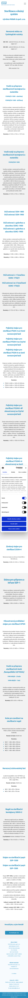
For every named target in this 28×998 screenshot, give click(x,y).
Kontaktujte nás (14, 932)
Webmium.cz (10, 993)
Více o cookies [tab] (22, 472)
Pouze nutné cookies (14, 528)
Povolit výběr (13, 523)
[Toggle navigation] (25, 3)
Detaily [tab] (13, 472)
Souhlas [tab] (5, 472)
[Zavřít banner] (25, 467)
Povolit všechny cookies (13, 519)
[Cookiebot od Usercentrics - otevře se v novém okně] (16, 468)
